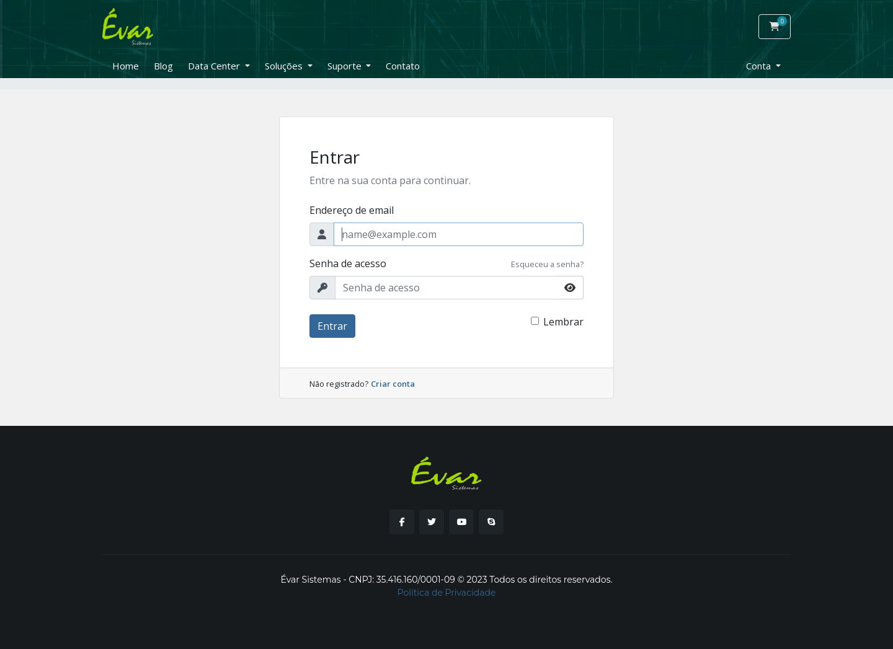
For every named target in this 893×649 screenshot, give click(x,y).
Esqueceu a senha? (547, 264)
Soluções (285, 66)
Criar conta (393, 383)
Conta (759, 66)
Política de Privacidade (447, 592)
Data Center (215, 66)
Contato (403, 66)
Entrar (332, 326)
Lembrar (563, 322)
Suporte (345, 66)
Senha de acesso (347, 263)
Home (125, 66)
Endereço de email (351, 210)
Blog (163, 66)
